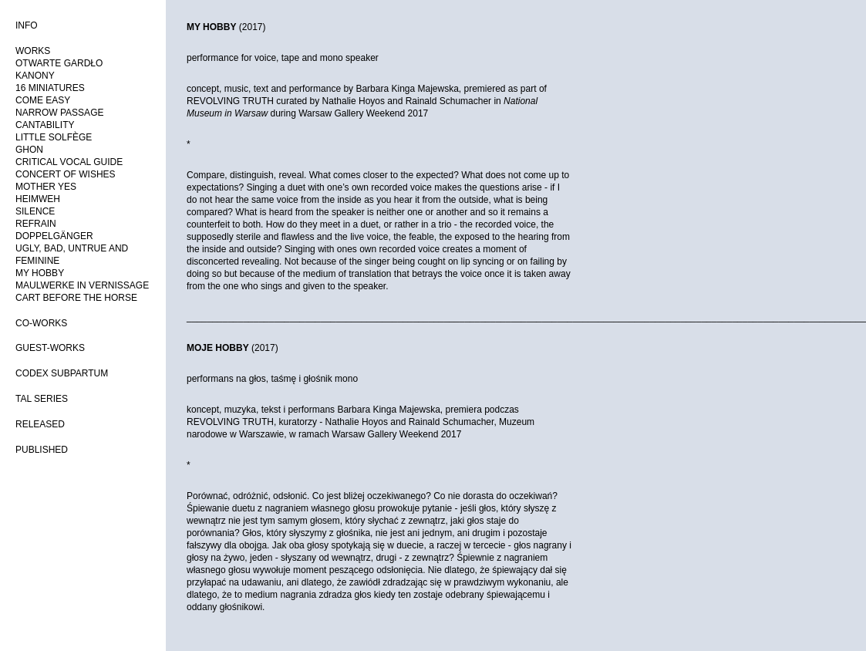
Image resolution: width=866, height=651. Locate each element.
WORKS (32, 51)
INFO (26, 25)
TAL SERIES (41, 398)
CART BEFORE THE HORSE (76, 297)
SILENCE (35, 211)
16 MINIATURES (50, 88)
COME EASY (42, 100)
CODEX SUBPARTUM (61, 373)
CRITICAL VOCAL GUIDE (69, 162)
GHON (29, 149)
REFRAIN (35, 223)
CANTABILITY (44, 125)
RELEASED (40, 424)
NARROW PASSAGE (59, 112)
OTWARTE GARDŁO (59, 63)
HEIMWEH (37, 199)
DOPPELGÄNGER (54, 236)
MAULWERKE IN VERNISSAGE (82, 285)
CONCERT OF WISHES (65, 174)
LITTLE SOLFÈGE (53, 137)
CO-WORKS (41, 323)
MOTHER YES (45, 186)
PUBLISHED (41, 449)
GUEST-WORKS (50, 347)
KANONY (35, 75)
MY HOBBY (39, 273)
